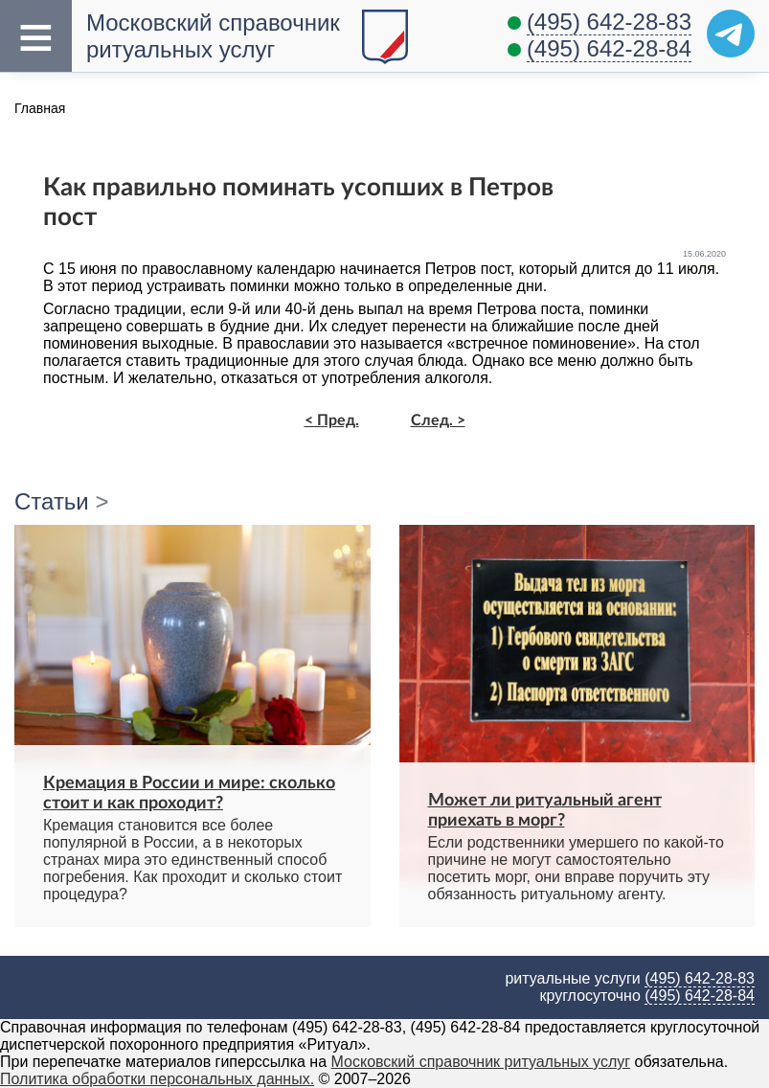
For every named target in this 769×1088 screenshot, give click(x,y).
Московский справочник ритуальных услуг (481, 1062)
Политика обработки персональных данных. (157, 1079)
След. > (438, 420)
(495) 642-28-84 (609, 48)
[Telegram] (731, 33)
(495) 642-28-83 (609, 21)
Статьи (51, 501)
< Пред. (332, 420)
